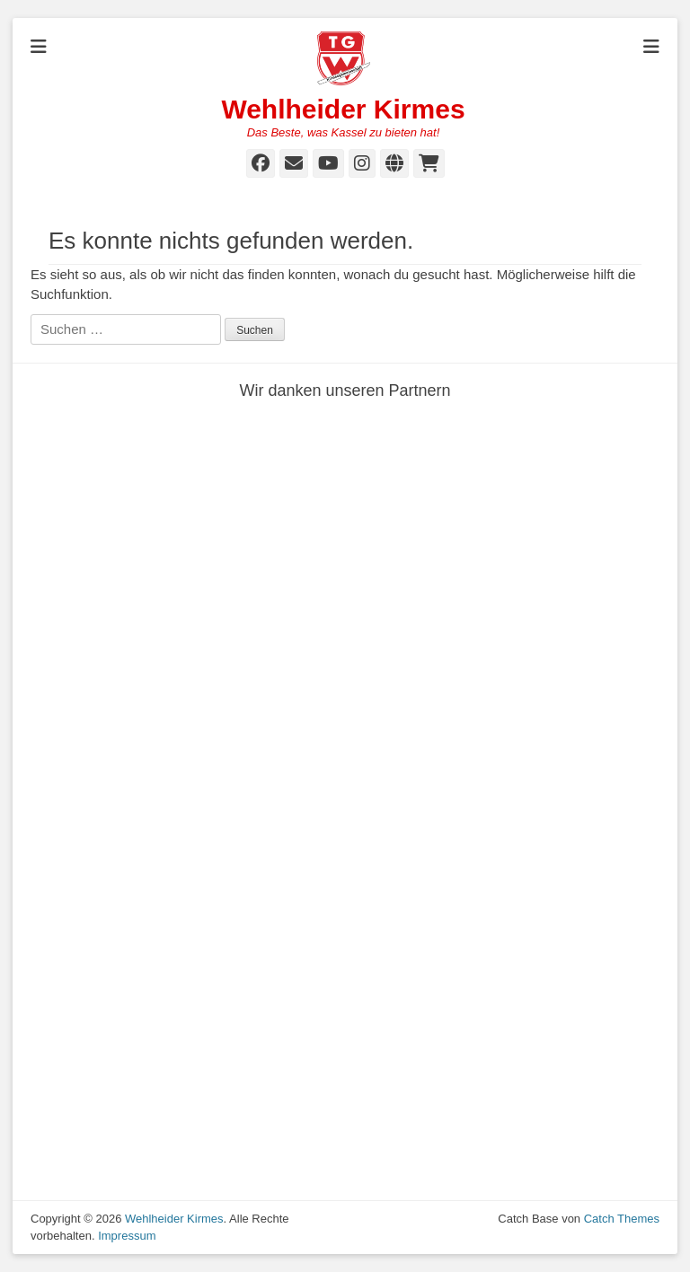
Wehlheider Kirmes (342, 109)
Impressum (126, 1235)
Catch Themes (621, 1218)
